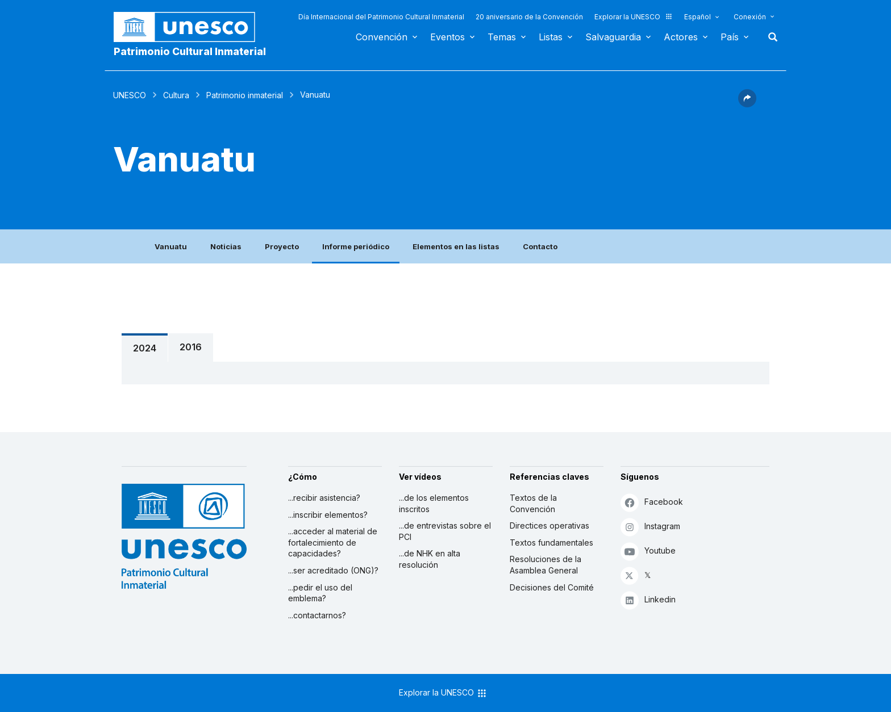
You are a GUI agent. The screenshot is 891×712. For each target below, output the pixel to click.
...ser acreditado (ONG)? (333, 570)
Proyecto (282, 246)
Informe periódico (355, 246)
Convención (381, 37)
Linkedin (648, 600)
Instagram (650, 526)
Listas (551, 37)
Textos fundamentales (551, 542)
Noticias (226, 246)
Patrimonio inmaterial (244, 95)
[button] (747, 104)
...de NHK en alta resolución (429, 558)
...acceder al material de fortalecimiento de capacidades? (332, 542)
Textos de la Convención (533, 503)
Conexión (750, 16)
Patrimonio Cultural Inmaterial (190, 51)
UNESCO (129, 95)
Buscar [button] (769, 37)
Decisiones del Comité (552, 587)
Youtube (648, 551)
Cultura (176, 95)
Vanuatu (171, 246)
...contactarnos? (317, 615)
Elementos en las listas (456, 246)
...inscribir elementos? (328, 515)
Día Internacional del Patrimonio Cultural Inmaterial (381, 16)
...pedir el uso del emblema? (320, 593)
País (730, 37)
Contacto (540, 246)
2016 (191, 347)
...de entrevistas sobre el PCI (445, 531)
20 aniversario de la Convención (529, 16)
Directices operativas (549, 525)
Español (697, 16)
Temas (502, 37)
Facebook (652, 502)
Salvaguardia (613, 37)
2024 (144, 348)
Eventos (447, 37)
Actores (681, 37)
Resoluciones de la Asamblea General (545, 564)
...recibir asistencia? (324, 497)
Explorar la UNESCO (633, 16)
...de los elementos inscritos (434, 503)
